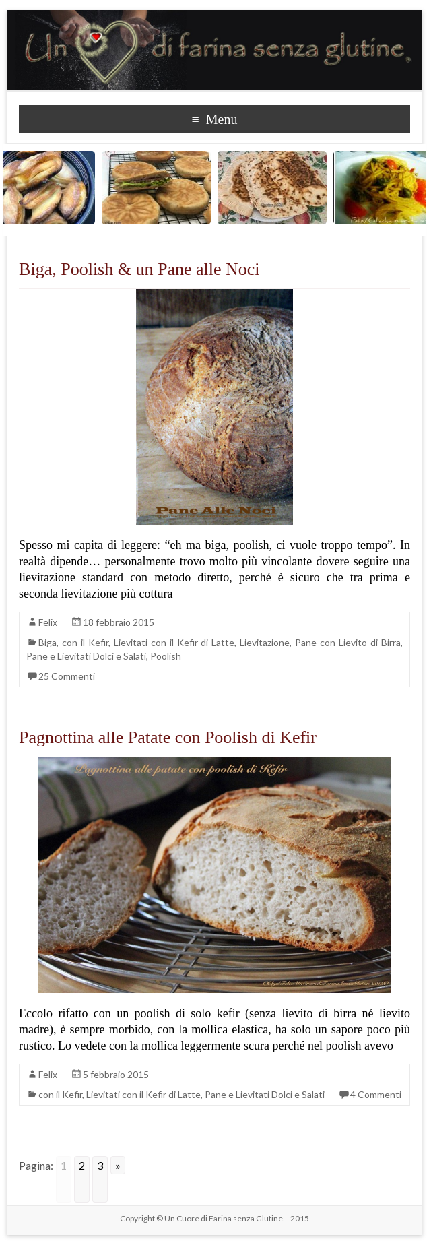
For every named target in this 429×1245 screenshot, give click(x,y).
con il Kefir (85, 642)
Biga (47, 642)
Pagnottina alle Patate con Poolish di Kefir (168, 737)
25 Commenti (66, 676)
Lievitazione (265, 642)
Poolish (165, 656)
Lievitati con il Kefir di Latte (174, 642)
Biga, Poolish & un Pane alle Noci (139, 269)
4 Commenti (375, 1094)
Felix (47, 622)
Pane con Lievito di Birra (348, 642)
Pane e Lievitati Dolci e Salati (86, 656)
